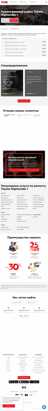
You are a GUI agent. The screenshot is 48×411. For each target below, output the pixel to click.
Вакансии (8, 369)
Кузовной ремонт (5, 214)
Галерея (8, 362)
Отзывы (8, 364)
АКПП (2, 216)
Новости (8, 360)
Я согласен (8, 405)
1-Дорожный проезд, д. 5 (9, 312)
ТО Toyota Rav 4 (38, 364)
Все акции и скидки (24, 100)
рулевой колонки (21, 221)
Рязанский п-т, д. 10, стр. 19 (24, 312)
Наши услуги (22, 354)
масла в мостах (21, 202)
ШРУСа (34, 208)
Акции (8, 358)
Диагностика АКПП (6, 229)
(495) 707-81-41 (13, 1)
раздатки (19, 219)
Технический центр (8, 354)
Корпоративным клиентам (23, 364)
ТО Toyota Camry (38, 358)
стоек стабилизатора (38, 199)
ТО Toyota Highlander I (5, 20)
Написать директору (24, 377)
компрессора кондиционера (24, 214)
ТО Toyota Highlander (38, 360)
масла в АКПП (20, 195)
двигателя (3, 221)
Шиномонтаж (22, 369)
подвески (19, 216)
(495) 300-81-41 (33, 1)
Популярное (38, 354)
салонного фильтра (38, 197)
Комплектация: (4, 28)
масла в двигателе (22, 199)
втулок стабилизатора (7, 202)
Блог (8, 367)
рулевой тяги (36, 195)
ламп (2, 206)
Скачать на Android (24, 384)
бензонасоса (4, 197)
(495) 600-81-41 (22, 1)
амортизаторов (5, 195)
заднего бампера (5, 204)
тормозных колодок (38, 206)
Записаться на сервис (17, 302)
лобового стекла (5, 208)
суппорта (35, 216)
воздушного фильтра (6, 199)
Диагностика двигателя (23, 227)
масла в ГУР (20, 197)
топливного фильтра (38, 204)
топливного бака (37, 202)
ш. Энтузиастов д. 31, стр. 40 (39, 312)
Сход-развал (20, 229)
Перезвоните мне (31, 302)
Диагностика (4, 227)
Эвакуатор (23, 371)
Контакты (8, 371)
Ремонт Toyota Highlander (38, 367)
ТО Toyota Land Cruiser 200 (38, 362)
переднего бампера (22, 204)
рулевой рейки (37, 214)
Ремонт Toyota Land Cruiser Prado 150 (38, 371)
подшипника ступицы (22, 206)
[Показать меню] (46, 2)
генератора (4, 219)
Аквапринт (23, 367)
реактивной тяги (21, 208)
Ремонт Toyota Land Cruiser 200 (38, 369)
